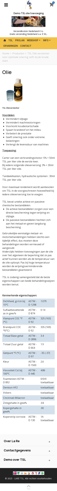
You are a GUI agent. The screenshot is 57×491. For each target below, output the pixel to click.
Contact (25, 45)
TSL (10, 40)
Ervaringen (10, 45)
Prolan (19, 40)
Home (5, 53)
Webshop (33, 40)
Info (47, 40)
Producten (18, 53)
